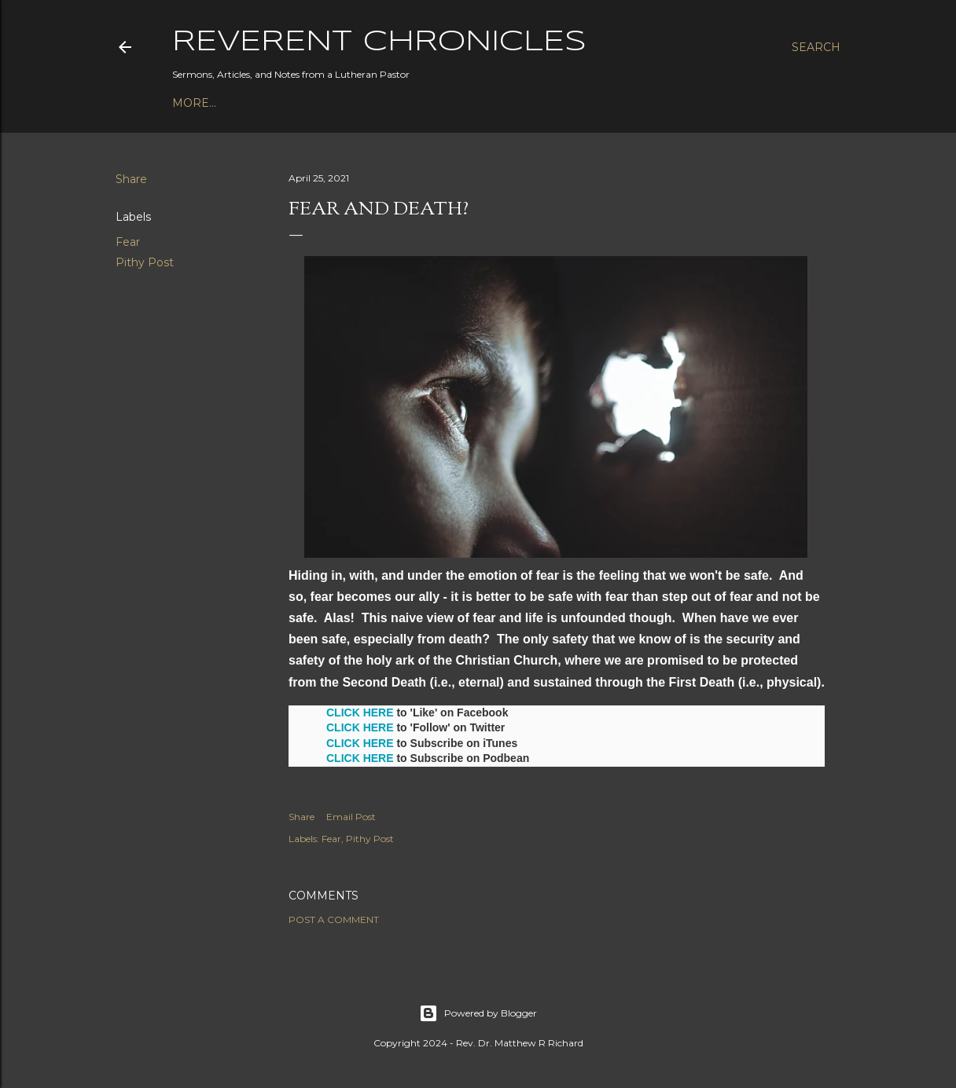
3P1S (400, 103)
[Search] (816, 47)
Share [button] (131, 179)
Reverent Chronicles (379, 42)
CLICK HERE (360, 712)
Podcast (200, 103)
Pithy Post (145, 262)
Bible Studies (333, 103)
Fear (128, 242)
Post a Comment (334, 919)
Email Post (351, 816)
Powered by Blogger (478, 1013)
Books (258, 103)
